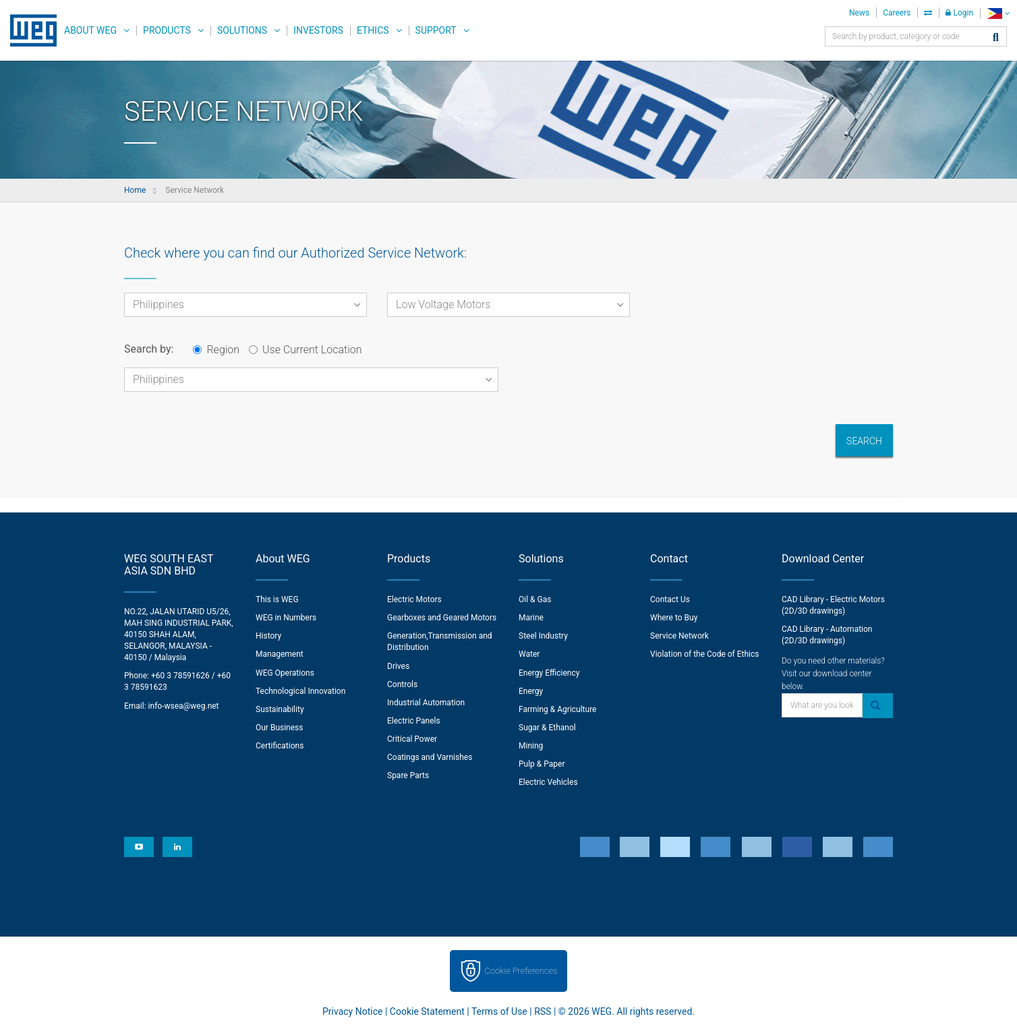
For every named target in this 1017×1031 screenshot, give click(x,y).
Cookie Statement (427, 1011)
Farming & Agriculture (557, 709)
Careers (896, 13)
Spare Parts (408, 775)
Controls (402, 684)
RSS (542, 1011)
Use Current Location (305, 349)
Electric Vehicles (548, 782)
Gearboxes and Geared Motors (441, 617)
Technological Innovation (300, 691)
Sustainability (280, 709)
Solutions (242, 30)
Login (959, 13)
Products (167, 30)
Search (864, 441)
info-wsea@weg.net (183, 706)
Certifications (279, 745)
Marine (531, 617)
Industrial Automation (426, 702)
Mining (531, 745)
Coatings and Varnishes (429, 757)
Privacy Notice (352, 1011)
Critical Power (412, 739)
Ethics (373, 30)
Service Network (679, 636)
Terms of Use (499, 1011)
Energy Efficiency (549, 673)
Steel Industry (543, 636)
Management (279, 654)
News (859, 13)
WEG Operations (285, 673)
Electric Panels (413, 721)
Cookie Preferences (521, 971)
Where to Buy (673, 617)
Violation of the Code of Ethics (704, 654)
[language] (998, 13)
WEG (28, 30)
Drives (398, 666)
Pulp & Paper (541, 764)
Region (216, 349)
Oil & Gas (535, 599)
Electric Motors (414, 599)
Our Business (279, 727)
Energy (531, 691)
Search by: (148, 349)
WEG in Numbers (286, 617)
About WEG (90, 30)
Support (436, 30)
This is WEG (277, 599)
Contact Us (670, 599)
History (268, 636)
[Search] (996, 38)
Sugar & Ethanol (547, 727)
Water (529, 654)
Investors (318, 30)
